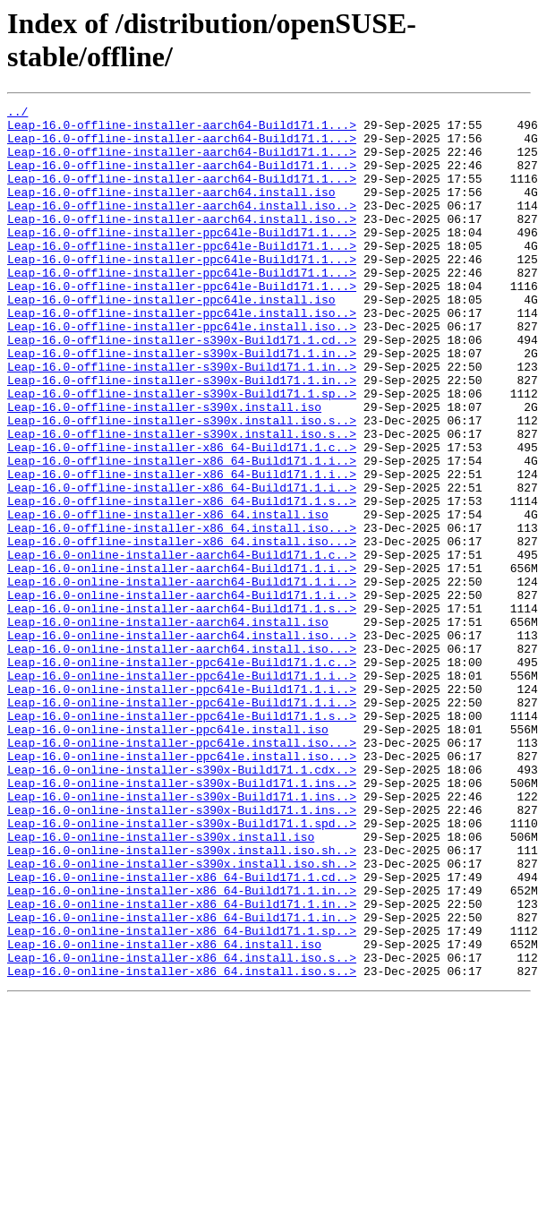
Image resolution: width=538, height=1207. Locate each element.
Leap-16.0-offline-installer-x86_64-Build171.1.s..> (181, 581)
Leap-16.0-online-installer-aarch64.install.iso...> (181, 742)
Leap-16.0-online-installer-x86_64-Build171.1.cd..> (181, 1032)
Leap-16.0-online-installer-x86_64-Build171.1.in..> (181, 1048)
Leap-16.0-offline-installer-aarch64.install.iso (171, 210)
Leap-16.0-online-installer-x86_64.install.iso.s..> (181, 1129)
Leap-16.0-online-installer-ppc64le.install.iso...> (181, 871)
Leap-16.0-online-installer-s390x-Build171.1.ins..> (181, 920)
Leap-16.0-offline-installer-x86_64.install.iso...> (181, 613)
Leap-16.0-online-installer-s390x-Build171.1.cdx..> (181, 903)
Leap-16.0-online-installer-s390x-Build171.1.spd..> (181, 968)
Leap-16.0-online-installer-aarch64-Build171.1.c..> (181, 646)
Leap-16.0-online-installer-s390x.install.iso (160, 984)
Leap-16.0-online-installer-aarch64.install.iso (168, 726)
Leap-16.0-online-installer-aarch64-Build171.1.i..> (181, 662)
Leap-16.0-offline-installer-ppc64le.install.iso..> (181, 355)
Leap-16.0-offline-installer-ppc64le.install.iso (171, 339)
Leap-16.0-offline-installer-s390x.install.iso (164, 468)
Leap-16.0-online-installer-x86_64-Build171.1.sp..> (181, 1097)
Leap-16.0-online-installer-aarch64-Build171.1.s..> (181, 710)
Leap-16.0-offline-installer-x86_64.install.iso (168, 597)
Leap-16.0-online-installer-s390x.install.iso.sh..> (181, 1000)
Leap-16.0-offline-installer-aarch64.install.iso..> (181, 226)
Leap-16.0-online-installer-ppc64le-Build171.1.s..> (181, 839)
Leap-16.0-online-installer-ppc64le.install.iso (168, 855)
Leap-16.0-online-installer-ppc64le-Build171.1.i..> (181, 791)
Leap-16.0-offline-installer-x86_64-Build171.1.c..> (181, 517)
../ (17, 114)
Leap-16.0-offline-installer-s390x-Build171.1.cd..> (181, 388)
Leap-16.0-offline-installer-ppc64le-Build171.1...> (181, 259)
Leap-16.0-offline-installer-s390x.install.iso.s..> (181, 484)
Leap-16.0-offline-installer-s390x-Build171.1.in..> (181, 404)
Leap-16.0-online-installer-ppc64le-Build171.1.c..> (181, 774)
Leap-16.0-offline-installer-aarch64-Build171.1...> (181, 130)
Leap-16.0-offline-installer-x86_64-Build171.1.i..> (181, 533)
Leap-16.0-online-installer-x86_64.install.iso (164, 1113)
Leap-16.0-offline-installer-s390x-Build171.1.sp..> (181, 452)
